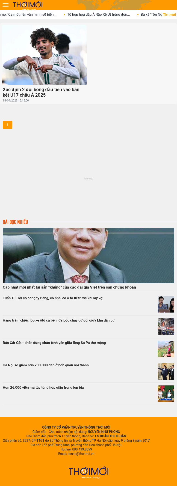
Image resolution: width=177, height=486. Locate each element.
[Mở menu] (5, 5)
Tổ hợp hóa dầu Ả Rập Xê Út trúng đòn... (102, 14)
